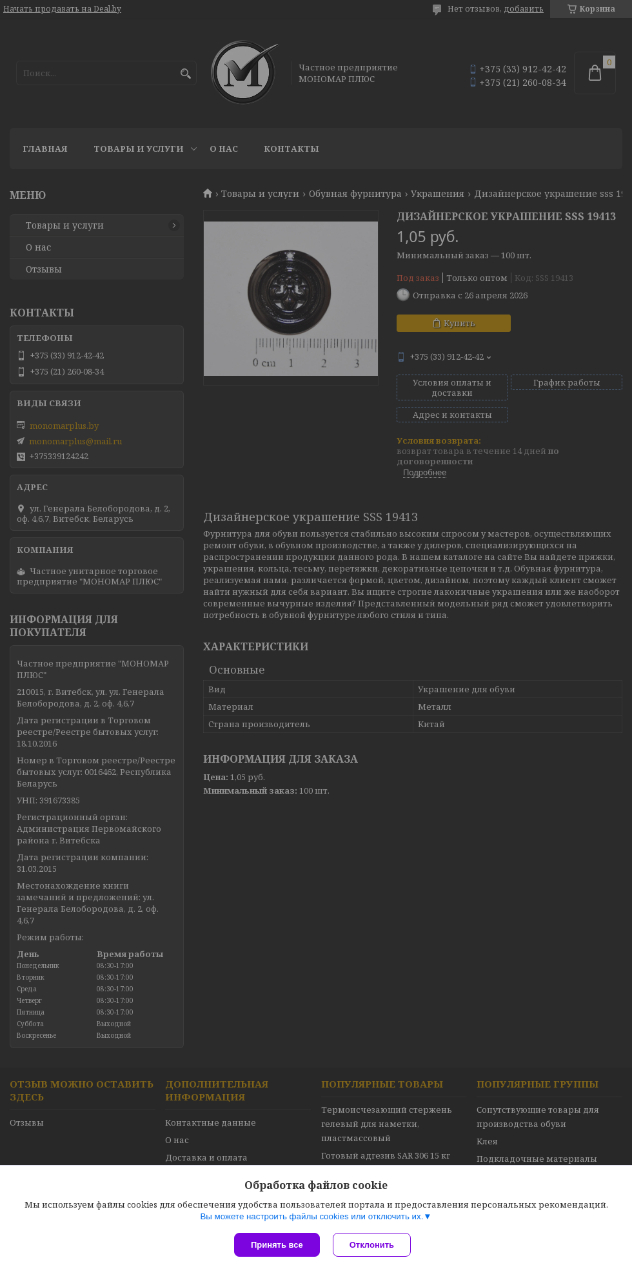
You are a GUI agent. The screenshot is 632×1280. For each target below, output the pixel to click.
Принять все (277, 1245)
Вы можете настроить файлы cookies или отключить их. (311, 1216)
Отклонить (372, 1245)
